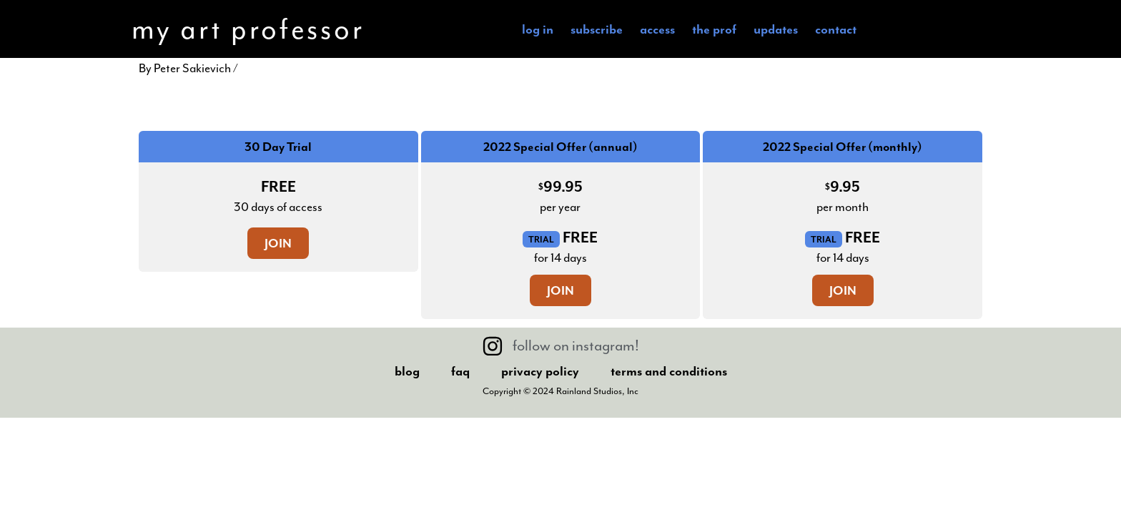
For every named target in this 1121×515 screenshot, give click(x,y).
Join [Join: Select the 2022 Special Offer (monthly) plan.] (842, 290)
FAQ (460, 371)
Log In (537, 29)
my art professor (248, 28)
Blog (407, 371)
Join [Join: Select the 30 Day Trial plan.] (278, 243)
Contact (835, 29)
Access (657, 29)
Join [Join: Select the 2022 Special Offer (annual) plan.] (560, 290)
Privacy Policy (540, 371)
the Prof (714, 29)
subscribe (597, 29)
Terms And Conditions (669, 371)
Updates (776, 29)
